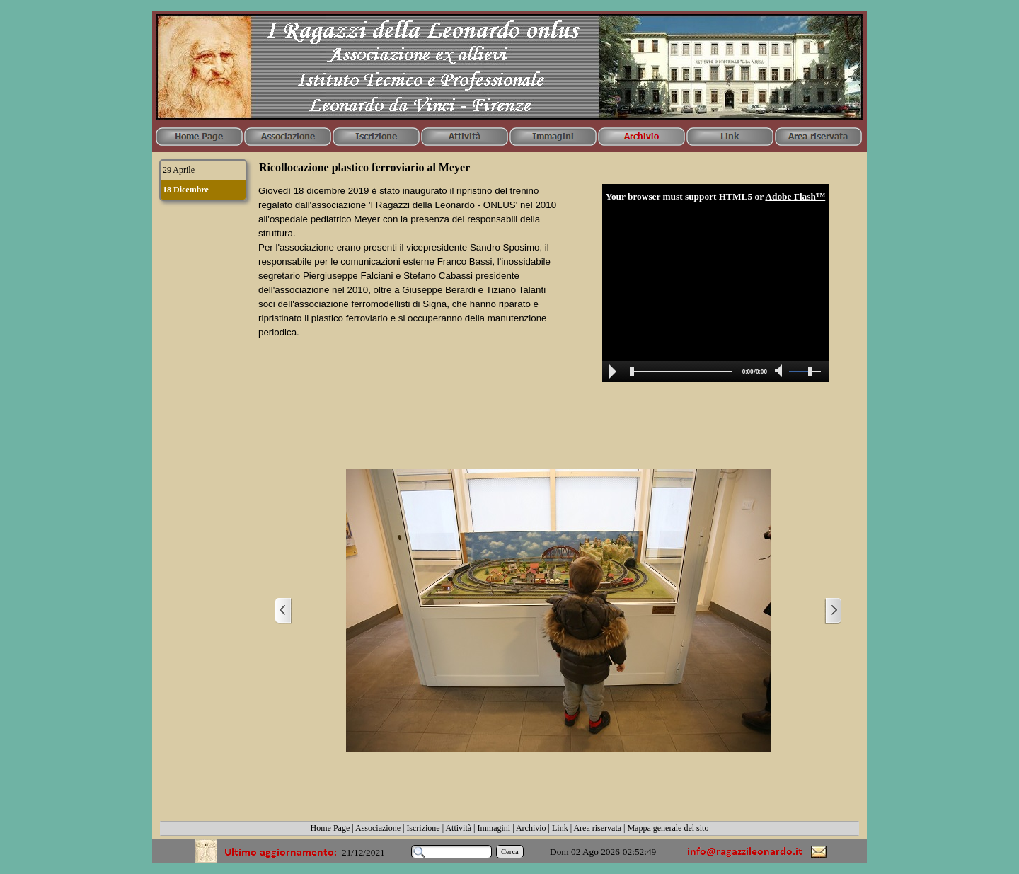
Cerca (510, 852)
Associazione (378, 828)
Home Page (330, 828)
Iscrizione (422, 828)
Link (560, 828)
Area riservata (597, 828)
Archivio (531, 828)
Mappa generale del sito (667, 828)
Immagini (494, 828)
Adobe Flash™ (795, 196)
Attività (458, 828)
